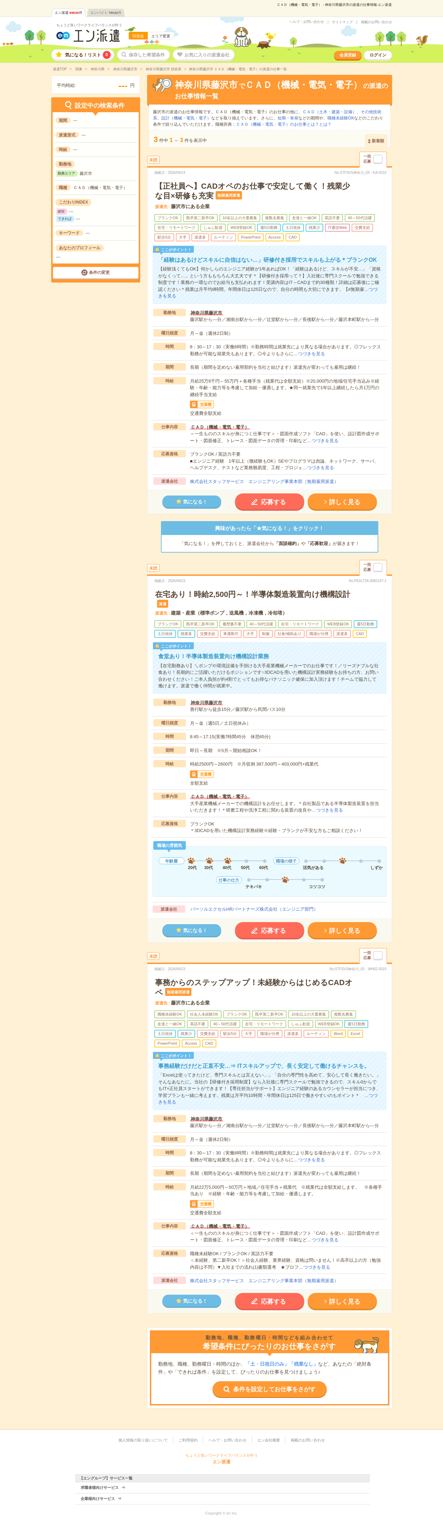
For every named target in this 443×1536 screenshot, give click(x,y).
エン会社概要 (268, 1440)
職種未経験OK (340, 118)
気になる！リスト (88, 55)
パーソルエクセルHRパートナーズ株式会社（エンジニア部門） (254, 909)
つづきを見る (311, 353)
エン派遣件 (68, 13)
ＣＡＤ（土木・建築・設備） (329, 111)
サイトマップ (342, 22)
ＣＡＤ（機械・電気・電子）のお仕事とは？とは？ (284, 124)
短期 (282, 118)
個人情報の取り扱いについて (143, 1440)
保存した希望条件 (147, 54)
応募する (273, 502)
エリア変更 (160, 36)
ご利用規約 (188, 1440)
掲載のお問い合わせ (376, 22)
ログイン (378, 55)
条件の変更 (99, 272)
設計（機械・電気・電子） (186, 118)
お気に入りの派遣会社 (206, 54)
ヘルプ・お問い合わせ (306, 22)
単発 (294, 118)
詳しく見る (344, 502)
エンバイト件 (105, 13)
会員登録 (348, 55)
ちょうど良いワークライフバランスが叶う (89, 25)
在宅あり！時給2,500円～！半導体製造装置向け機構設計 (252, 594)
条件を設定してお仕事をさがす (274, 1389)
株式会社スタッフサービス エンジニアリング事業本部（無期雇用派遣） (264, 481)
